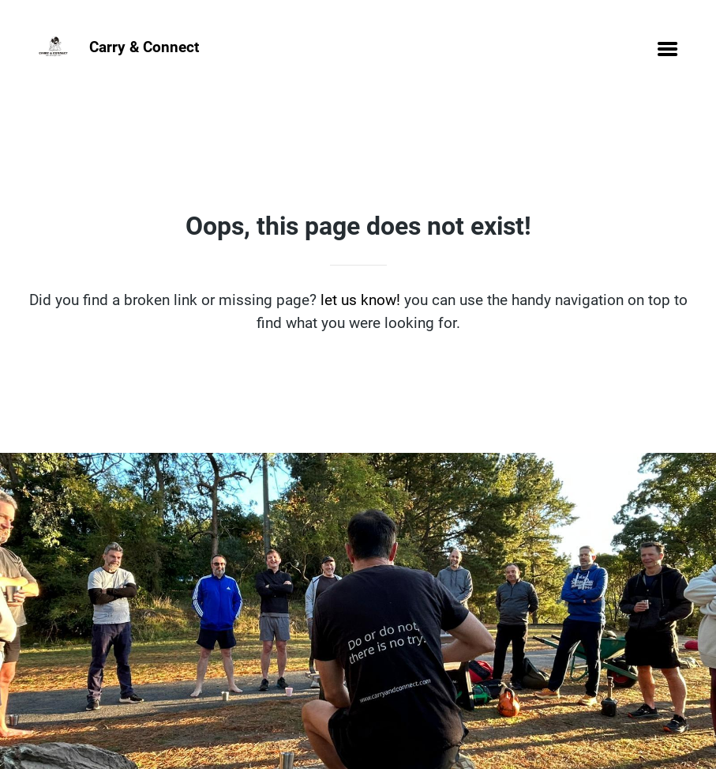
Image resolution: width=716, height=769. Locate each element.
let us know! (360, 300)
